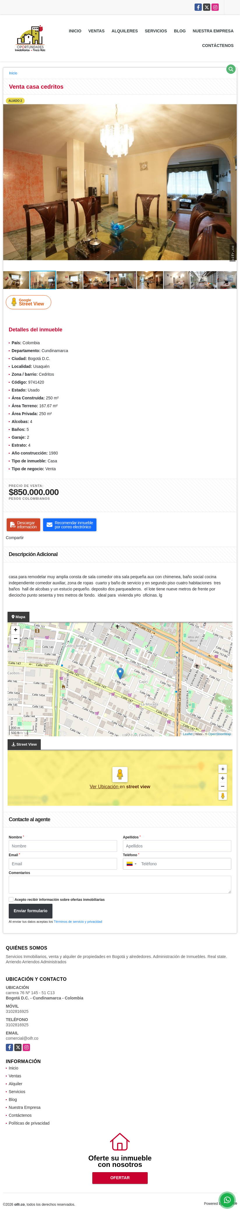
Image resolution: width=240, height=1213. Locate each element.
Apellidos (132, 837)
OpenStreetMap (219, 734)
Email (14, 855)
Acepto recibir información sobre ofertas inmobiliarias (60, 900)
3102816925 (17, 1011)
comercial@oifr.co (22, 1038)
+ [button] (15, 630)
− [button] (15, 639)
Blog (180, 31)
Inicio (75, 31)
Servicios (156, 31)
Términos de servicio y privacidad (78, 921)
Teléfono (131, 855)
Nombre (16, 837)
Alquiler (15, 1083)
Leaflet (188, 734)
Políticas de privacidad (29, 1123)
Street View (29, 302)
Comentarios (19, 873)
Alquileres (125, 31)
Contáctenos (218, 45)
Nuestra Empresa (213, 31)
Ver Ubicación (105, 786)
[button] (231, 99)
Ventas (96, 31)
